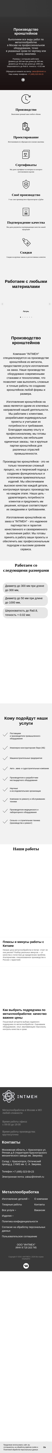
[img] (15, 8)
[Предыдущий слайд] (2, 304)
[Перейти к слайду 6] (31, 317)
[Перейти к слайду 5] (29, 317)
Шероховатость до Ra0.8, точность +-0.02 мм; (21, 612)
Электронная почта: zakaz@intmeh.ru (23, 1205)
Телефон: (7, 1200)
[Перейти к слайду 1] (20, 317)
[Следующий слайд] (49, 304)
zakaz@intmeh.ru (39, 71)
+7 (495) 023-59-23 (35, 74)
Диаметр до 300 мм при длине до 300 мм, (24, 588)
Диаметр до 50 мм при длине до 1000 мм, (24, 600)
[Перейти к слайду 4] (27, 317)
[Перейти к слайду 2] (22, 317)
